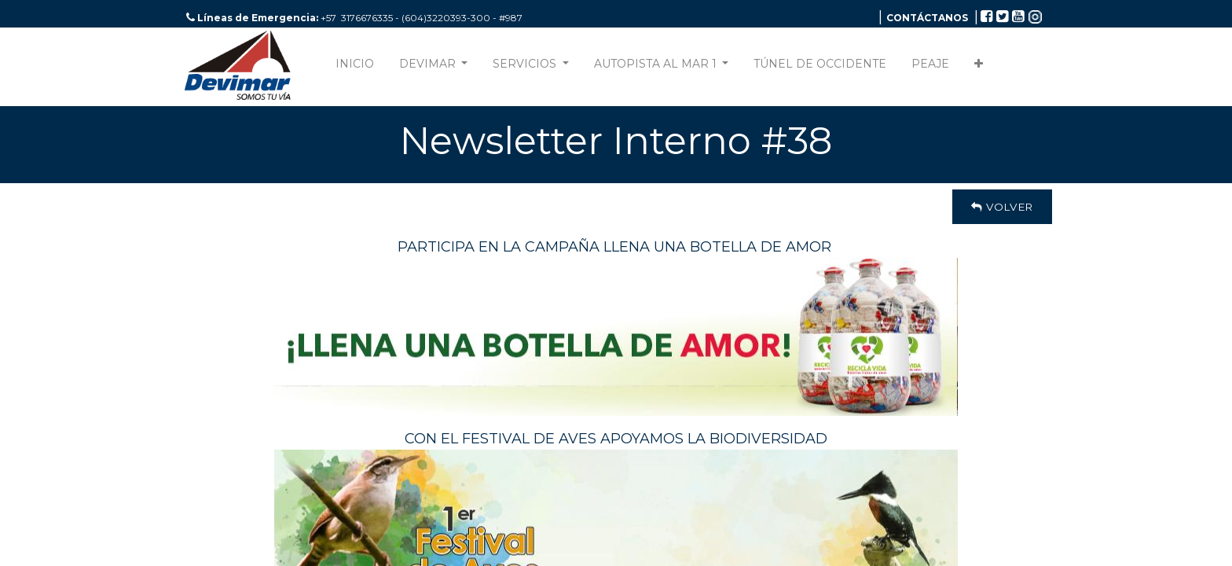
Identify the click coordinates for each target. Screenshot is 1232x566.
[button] (978, 67)
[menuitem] (355, 67)
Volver (1002, 206)
